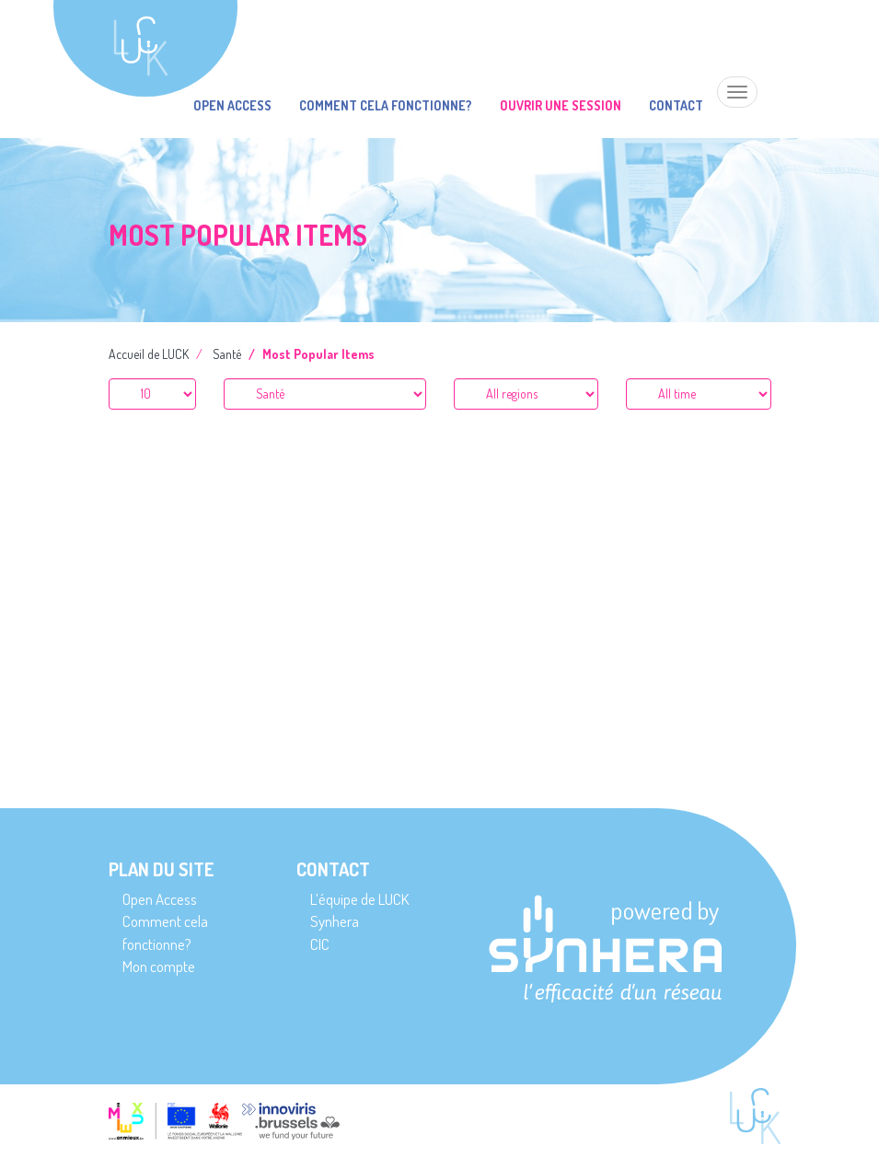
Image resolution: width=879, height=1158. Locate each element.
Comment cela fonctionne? (385, 105)
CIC (320, 944)
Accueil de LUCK (149, 354)
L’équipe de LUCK (359, 899)
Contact (676, 105)
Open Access (232, 105)
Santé (227, 354)
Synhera (334, 921)
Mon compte (158, 966)
